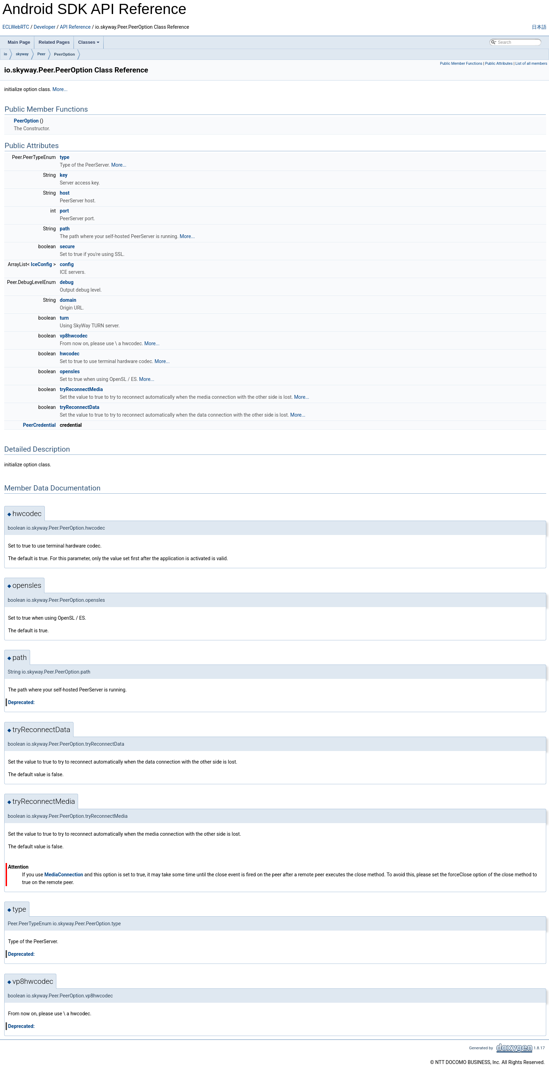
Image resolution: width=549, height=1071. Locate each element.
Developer (44, 27)
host (65, 193)
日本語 (539, 27)
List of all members (531, 63)
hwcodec (69, 353)
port (64, 211)
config (67, 264)
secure (67, 246)
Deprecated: (21, 702)
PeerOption (64, 54)
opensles (70, 371)
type (64, 157)
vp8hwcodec (74, 336)
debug (67, 282)
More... (60, 89)
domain (68, 300)
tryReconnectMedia (81, 389)
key (64, 175)
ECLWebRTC (15, 27)
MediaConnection (63, 874)
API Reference (75, 27)
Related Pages (54, 42)
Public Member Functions (461, 63)
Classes (88, 42)
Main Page (19, 42)
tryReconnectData (79, 407)
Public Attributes (499, 63)
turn (64, 318)
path (65, 228)
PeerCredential (39, 425)
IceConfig (41, 264)
